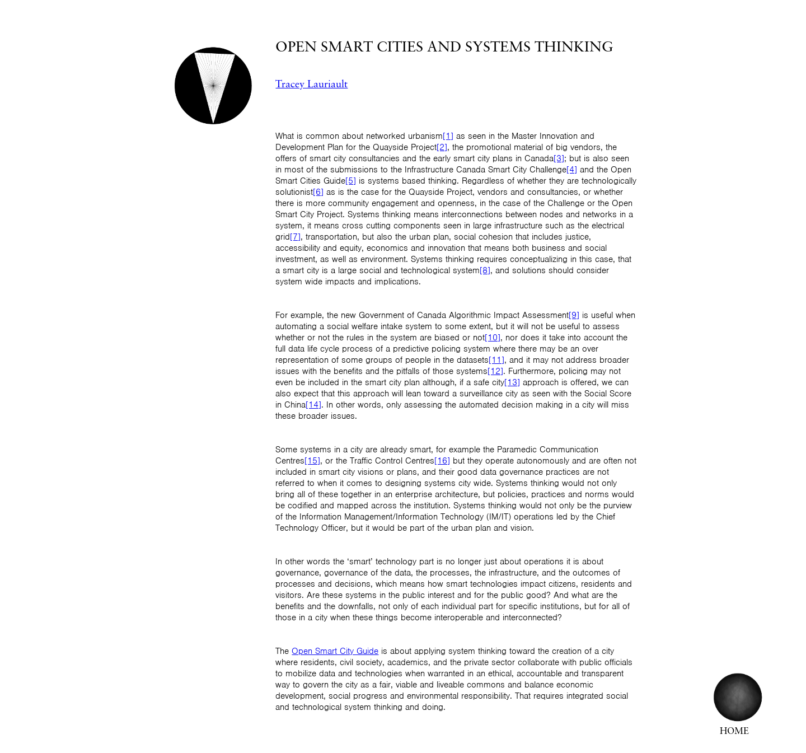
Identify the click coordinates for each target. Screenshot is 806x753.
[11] (496, 360)
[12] (495, 371)
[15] (312, 460)
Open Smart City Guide (335, 651)
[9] (574, 315)
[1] (448, 136)
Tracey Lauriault (311, 84)
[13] (512, 382)
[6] (318, 192)
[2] (442, 147)
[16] (442, 460)
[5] (350, 180)
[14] (313, 404)
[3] (559, 158)
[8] (485, 270)
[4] (571, 169)
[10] (492, 337)
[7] (295, 236)
